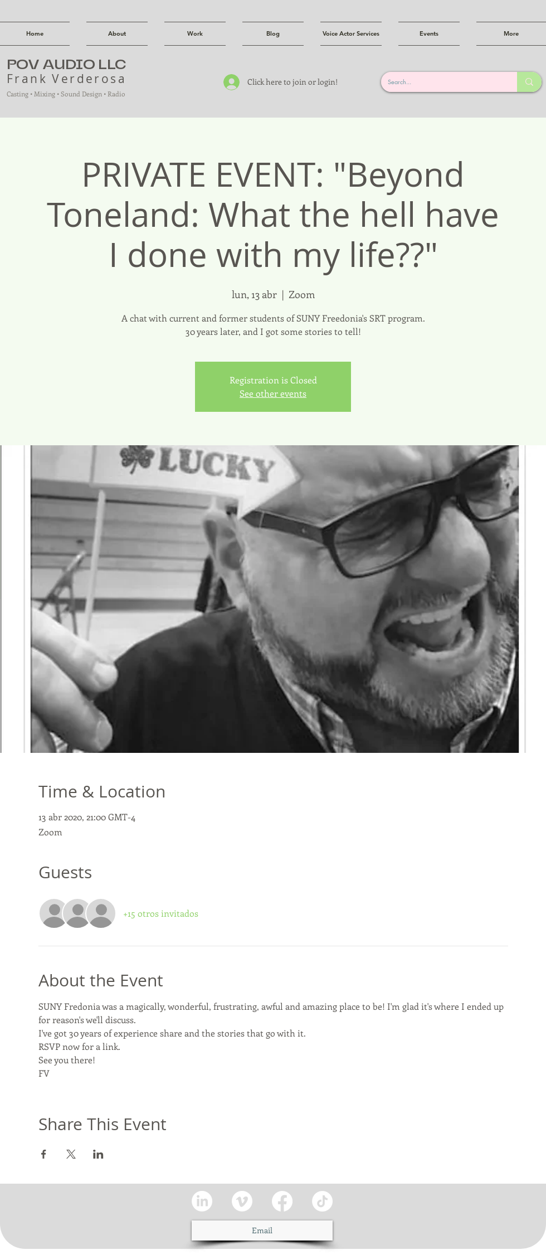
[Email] (262, 1230)
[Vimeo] (242, 1201)
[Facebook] (282, 1201)
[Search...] (441, 82)
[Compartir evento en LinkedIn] (98, 1154)
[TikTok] (322, 1201)
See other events (273, 393)
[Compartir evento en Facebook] (43, 1154)
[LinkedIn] (202, 1201)
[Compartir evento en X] (71, 1154)
